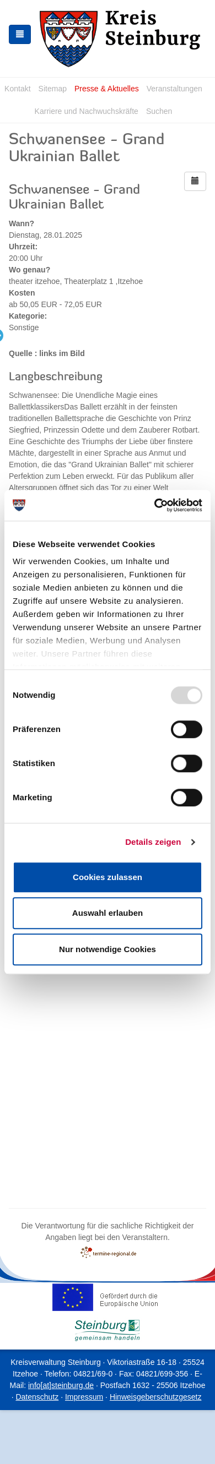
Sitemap (53, 88)
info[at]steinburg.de (61, 1385)
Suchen (159, 111)
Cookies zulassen (107, 877)
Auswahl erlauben (107, 912)
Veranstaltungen (174, 88)
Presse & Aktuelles (106, 88)
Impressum (84, 1396)
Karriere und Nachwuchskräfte (86, 111)
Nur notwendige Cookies (107, 949)
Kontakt (17, 88)
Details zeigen (153, 841)
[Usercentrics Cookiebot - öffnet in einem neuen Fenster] (154, 505)
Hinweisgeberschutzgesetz (156, 1396)
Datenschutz (36, 1396)
